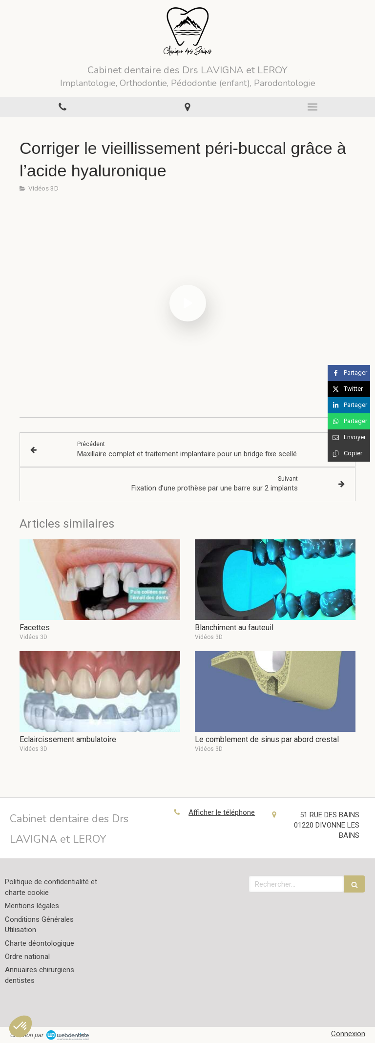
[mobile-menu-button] (312, 107)
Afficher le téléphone (221, 812)
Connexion (348, 1033)
